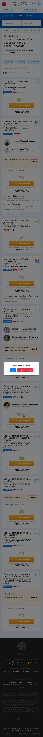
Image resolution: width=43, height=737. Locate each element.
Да (13, 370)
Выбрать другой (25, 370)
